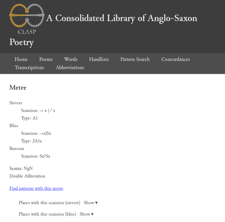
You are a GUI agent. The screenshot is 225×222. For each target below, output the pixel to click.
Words (70, 59)
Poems (45, 59)
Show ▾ (91, 202)
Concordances (175, 59)
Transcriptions (29, 67)
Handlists (99, 59)
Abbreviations (70, 67)
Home (21, 59)
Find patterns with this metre (36, 188)
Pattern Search (135, 59)
